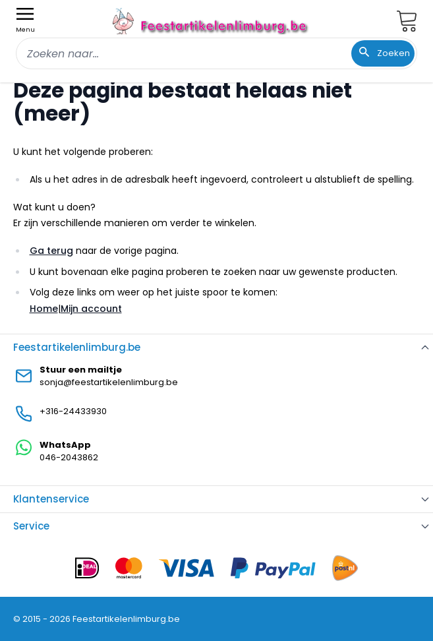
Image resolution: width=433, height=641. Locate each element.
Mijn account (91, 308)
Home (44, 308)
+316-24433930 (73, 411)
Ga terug (51, 250)
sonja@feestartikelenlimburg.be (109, 382)
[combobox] (216, 53)
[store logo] (211, 21)
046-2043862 (69, 457)
